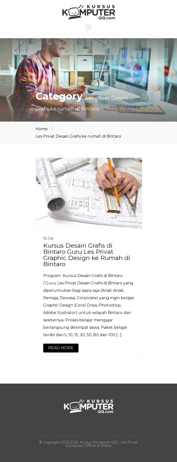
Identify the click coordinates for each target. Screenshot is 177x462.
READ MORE (61, 348)
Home (42, 129)
